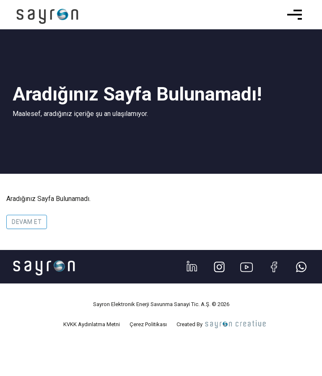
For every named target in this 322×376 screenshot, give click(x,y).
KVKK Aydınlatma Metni (91, 324)
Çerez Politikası (148, 324)
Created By (222, 324)
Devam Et (27, 222)
